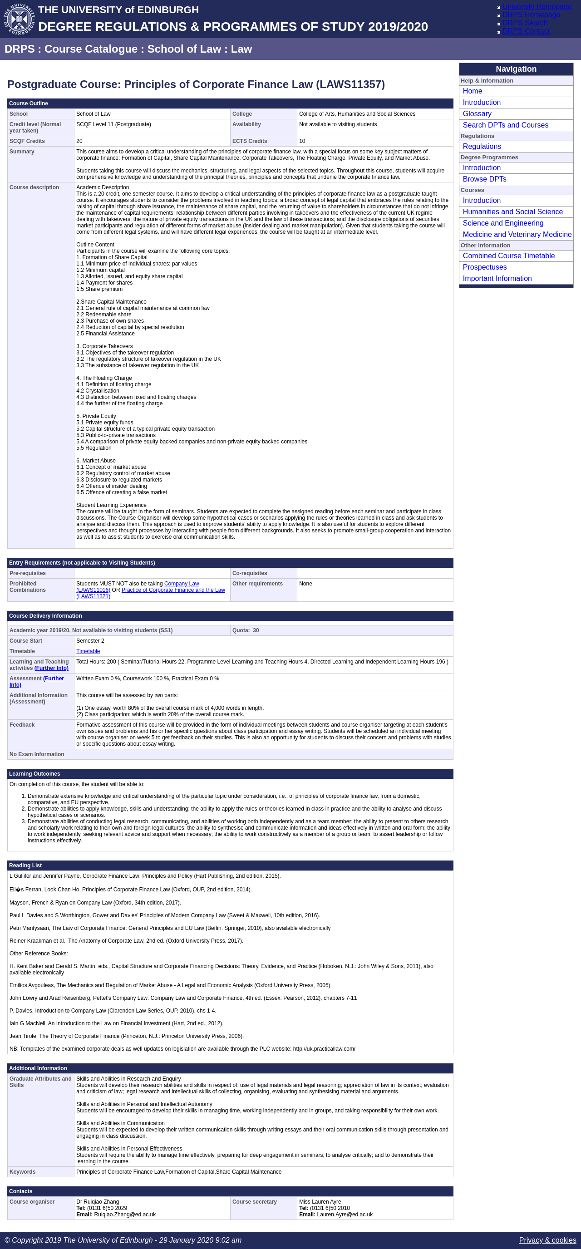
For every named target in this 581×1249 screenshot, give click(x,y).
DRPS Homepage (531, 15)
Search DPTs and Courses (506, 125)
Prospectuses (485, 267)
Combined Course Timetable (509, 256)
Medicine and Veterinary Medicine (517, 234)
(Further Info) (51, 668)
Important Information (497, 278)
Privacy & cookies (547, 1240)
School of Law (185, 49)
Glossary (477, 114)
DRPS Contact (526, 31)
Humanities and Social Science (513, 212)
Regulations (482, 146)
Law (241, 49)
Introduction (482, 102)
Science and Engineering (503, 223)
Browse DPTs (485, 179)
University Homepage (537, 6)
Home (473, 91)
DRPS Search (525, 23)
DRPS (20, 49)
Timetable (88, 651)
